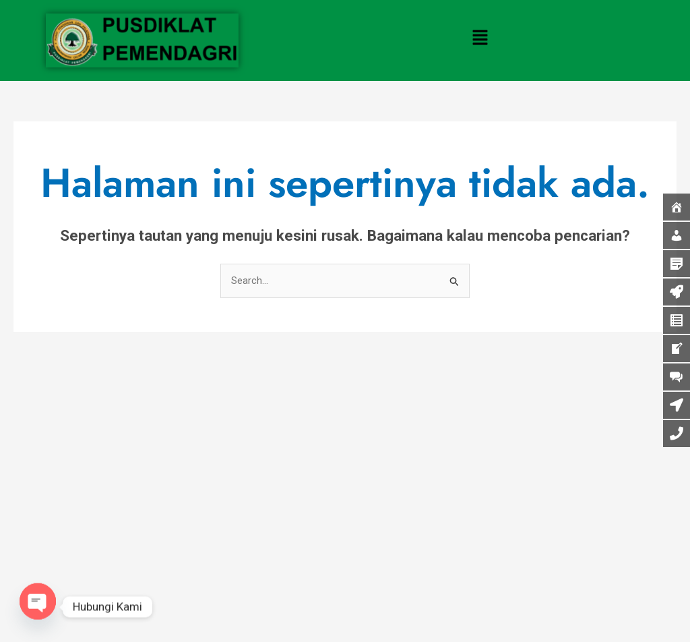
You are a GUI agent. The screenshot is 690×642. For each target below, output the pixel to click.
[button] (480, 38)
